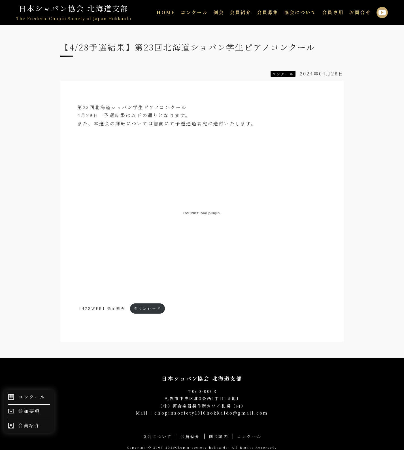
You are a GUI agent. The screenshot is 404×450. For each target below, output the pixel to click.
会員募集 (268, 12)
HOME (166, 12)
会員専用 (333, 12)
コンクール (194, 12)
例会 (218, 12)
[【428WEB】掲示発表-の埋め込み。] (202, 213)
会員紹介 (241, 12)
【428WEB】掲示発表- (102, 308)
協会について (300, 12)
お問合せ (360, 12)
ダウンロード (147, 308)
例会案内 (218, 436)
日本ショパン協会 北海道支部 (73, 12)
